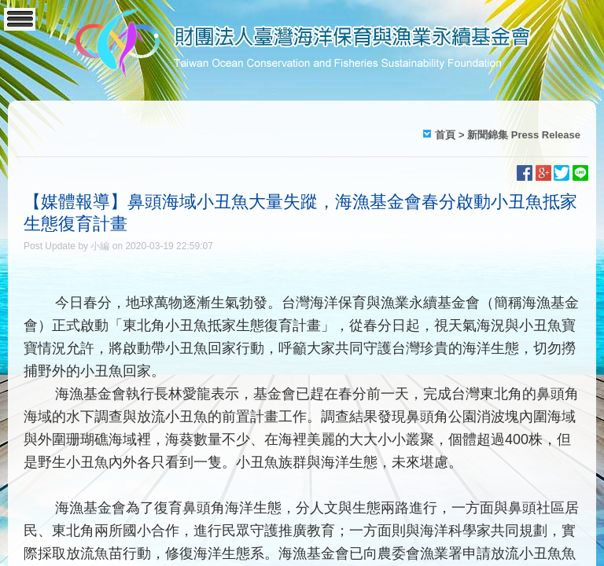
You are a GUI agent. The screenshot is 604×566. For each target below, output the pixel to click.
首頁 (445, 135)
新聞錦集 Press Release (523, 135)
